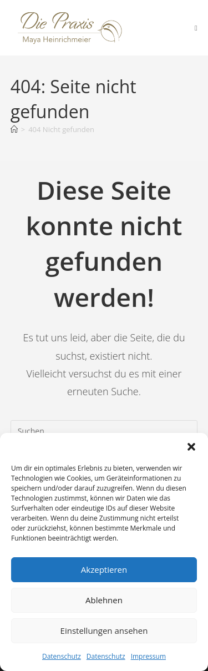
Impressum (148, 656)
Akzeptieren (104, 569)
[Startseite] (14, 129)
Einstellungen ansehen (104, 630)
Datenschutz (61, 656)
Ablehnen (104, 600)
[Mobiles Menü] (196, 28)
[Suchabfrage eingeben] (104, 431)
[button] (191, 446)
